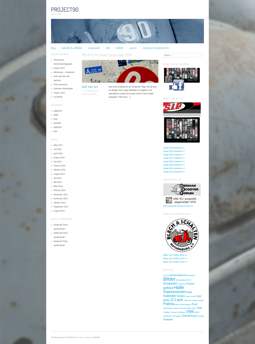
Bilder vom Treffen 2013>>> (175, 262)
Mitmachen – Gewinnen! (64, 72)
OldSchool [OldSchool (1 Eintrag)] (187, 300)
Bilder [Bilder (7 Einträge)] (169, 279)
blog (53, 48)
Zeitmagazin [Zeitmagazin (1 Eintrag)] (176, 316)
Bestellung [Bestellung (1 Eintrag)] (191, 275)
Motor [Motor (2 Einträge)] (166, 300)
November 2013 (60, 198)
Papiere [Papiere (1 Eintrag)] (201, 300)
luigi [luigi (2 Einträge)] (198, 296)
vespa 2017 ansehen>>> (174, 158)
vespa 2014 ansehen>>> (174, 168)
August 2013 (59, 211)
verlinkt (119, 48)
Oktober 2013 (60, 203)
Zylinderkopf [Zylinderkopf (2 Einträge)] (189, 315)
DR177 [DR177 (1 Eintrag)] (188, 280)
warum (133, 48)
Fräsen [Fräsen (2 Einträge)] (190, 283)
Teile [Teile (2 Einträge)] (199, 307)
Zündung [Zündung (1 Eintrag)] (200, 316)
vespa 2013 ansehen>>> (174, 172)
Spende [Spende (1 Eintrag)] (183, 308)
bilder (56, 115)
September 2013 (61, 207)
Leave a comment (89, 94)
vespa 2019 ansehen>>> (174, 151)
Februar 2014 (59, 190)
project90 (65, 9)
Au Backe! (58, 97)
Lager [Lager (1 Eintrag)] (188, 296)
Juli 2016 (57, 149)
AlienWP (96, 337)
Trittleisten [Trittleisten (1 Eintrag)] (182, 312)
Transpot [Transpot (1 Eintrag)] (173, 312)
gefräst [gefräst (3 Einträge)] (168, 288)
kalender (57, 123)
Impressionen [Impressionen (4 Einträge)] (174, 292)
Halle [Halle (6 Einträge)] (179, 287)
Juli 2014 (57, 178)
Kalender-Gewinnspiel (63, 88)
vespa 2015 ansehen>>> (174, 165)
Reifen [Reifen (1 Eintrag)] (177, 304)
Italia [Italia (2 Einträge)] (189, 292)
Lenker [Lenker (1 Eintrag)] (193, 296)
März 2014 (58, 186)
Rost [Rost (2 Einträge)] (194, 304)
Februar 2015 (59, 166)
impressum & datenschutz (156, 48)
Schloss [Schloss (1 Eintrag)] (177, 308)
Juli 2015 (57, 162)
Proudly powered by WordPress (63, 337)
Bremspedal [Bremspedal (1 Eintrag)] (180, 280)
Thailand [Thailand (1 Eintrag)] (166, 312)
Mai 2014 (58, 182)
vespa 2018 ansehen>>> (174, 155)
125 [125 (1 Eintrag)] (164, 275)
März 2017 (58, 145)
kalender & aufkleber (71, 48)
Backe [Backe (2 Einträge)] (174, 275)
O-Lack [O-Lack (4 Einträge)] (177, 300)
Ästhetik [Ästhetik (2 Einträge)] (168, 319)
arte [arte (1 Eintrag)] (168, 275)
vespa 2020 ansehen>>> (174, 148)
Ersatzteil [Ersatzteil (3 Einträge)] (170, 283)
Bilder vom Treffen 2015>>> (175, 255)
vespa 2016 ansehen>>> (174, 161)
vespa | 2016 (59, 93)
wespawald (94, 48)
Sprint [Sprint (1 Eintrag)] (189, 308)
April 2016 (58, 153)
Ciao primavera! (60, 84)
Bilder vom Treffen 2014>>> (175, 258)
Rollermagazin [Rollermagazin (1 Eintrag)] (185, 304)
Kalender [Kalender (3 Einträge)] (169, 296)
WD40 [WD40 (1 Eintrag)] (196, 312)
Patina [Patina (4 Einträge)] (168, 304)
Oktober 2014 (60, 170)
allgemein (154, 61)
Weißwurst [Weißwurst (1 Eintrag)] (167, 316)
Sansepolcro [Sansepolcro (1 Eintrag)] (168, 308)
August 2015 (59, 157)
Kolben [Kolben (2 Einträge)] (181, 296)
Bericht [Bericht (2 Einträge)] (182, 275)
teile (108, 48)
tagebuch (58, 127)
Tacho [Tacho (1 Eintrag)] (194, 308)
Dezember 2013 (60, 194)
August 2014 (59, 174)
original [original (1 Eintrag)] (194, 300)
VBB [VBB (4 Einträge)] (190, 311)
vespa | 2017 (59, 68)
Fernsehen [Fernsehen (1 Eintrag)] (181, 284)
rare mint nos (90, 87)
